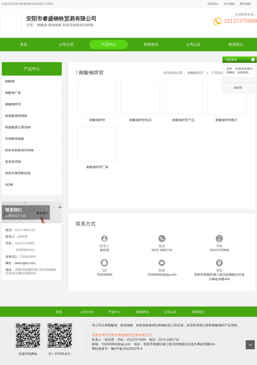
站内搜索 (229, 3)
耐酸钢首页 (195, 72)
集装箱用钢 (13, 161)
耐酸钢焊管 (13, 104)
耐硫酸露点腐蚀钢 (17, 127)
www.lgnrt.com (25, 263)
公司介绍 (66, 44)
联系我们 (213, 3)
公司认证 (193, 44)
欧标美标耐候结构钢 (19, 150)
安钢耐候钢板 (14, 138)
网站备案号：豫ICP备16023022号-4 (117, 348)
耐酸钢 (10, 81)
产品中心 (108, 44)
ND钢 (9, 184)
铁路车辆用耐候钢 (17, 173)
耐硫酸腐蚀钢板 (16, 115)
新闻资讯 (151, 44)
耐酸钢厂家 (13, 93)
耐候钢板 (126, 325)
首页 (23, 44)
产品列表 (217, 72)
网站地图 (245, 3)
